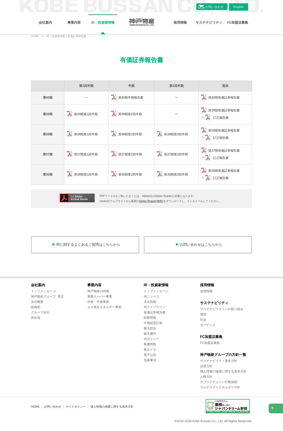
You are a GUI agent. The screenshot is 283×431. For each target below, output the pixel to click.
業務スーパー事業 (99, 296)
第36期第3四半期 (176, 174)
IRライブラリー (154, 307)
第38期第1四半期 (86, 134)
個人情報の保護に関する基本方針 (223, 371)
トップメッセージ (43, 291)
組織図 (35, 307)
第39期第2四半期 (130, 114)
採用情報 (206, 291)
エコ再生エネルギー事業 (104, 307)
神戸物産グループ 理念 (47, 296)
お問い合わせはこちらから (201, 244)
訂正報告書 (220, 117)
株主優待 (150, 333)
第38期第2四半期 (130, 134)
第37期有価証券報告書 (224, 150)
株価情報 (150, 344)
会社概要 (37, 301)
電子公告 (150, 355)
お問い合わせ (214, 7)
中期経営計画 (153, 323)
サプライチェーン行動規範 (218, 382)
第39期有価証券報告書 (224, 110)
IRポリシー (151, 339)
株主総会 (150, 328)
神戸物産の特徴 (98, 291)
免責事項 (150, 360)
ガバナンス (208, 325)
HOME (35, 36)
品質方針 (206, 366)
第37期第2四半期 (130, 154)
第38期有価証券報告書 (224, 130)
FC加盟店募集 (210, 343)
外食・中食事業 (98, 301)
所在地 (35, 317)
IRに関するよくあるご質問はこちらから (88, 244)
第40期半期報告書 (130, 97)
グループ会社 (40, 312)
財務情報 (150, 317)
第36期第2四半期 (130, 174)
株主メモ (150, 349)
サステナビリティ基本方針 (218, 360)
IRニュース (151, 296)
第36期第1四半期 (86, 174)
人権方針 (206, 376)
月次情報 (150, 301)
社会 (203, 319)
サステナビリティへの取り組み (221, 309)
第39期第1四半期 (86, 114)
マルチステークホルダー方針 (220, 387)
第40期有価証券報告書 (224, 97)
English (238, 7)
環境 (203, 314)
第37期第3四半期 (176, 154)
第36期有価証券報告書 (224, 170)
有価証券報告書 (154, 312)
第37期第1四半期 (86, 154)
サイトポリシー (76, 406)
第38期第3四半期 (176, 134)
